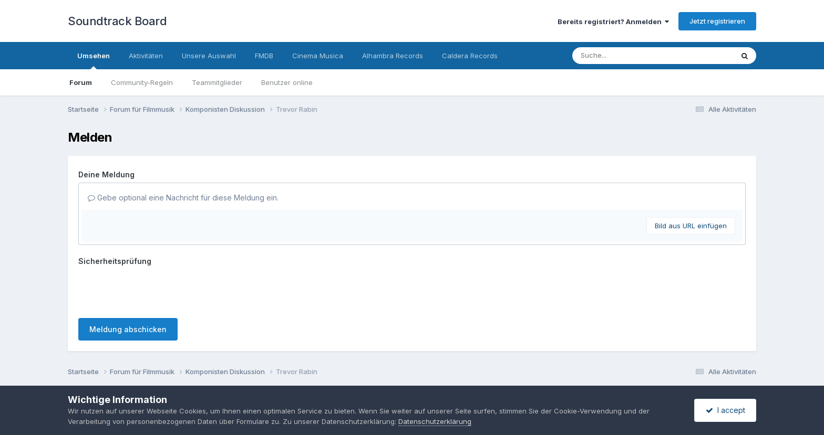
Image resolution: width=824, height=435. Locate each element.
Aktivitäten (146, 55)
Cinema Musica (317, 55)
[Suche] (631, 55)
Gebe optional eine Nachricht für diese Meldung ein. (183, 197)
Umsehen (93, 60)
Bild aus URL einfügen (691, 225)
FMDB (264, 55)
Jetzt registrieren (717, 21)
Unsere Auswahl (209, 55)
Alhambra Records (392, 55)
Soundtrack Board (117, 21)
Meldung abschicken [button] (128, 329)
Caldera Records (470, 55)
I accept (725, 410)
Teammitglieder (217, 82)
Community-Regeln (142, 82)
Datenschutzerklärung (434, 421)
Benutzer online (287, 82)
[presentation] (158, 289)
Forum (80, 82)
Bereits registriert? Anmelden (613, 21)
